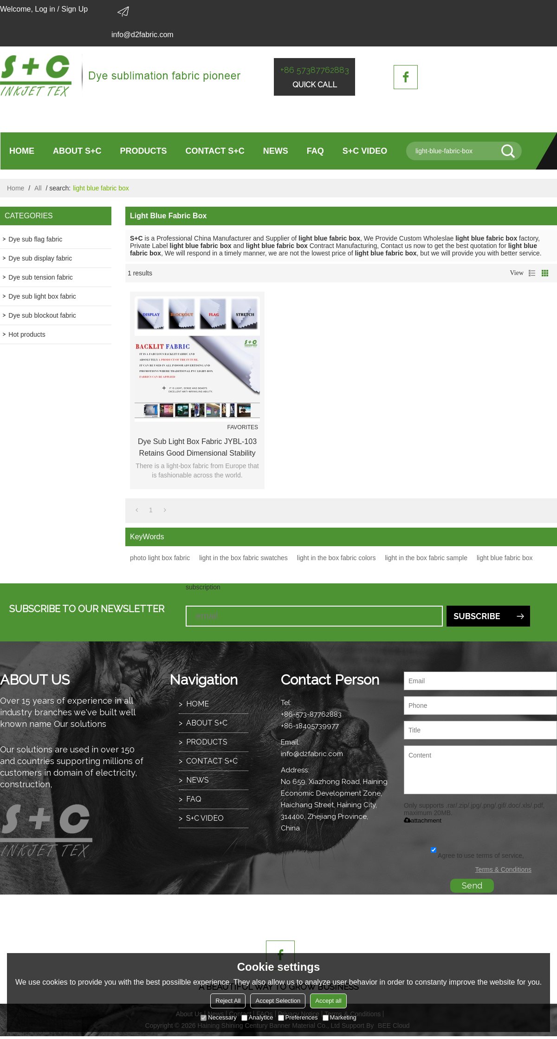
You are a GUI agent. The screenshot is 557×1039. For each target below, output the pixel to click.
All (38, 188)
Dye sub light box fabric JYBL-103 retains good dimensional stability (197, 447)
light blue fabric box (505, 558)
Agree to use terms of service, (477, 855)
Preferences (298, 1017)
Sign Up (74, 9)
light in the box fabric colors (336, 558)
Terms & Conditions (503, 869)
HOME (21, 151)
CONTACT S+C (215, 151)
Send (472, 885)
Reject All (227, 1000)
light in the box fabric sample (426, 558)
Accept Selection (277, 1000)
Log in (45, 9)
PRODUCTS (143, 151)
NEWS (275, 151)
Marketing (339, 1017)
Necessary (218, 1017)
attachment (422, 820)
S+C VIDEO (365, 151)
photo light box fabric (160, 558)
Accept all (328, 1000)
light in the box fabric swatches (243, 558)
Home (15, 188)
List (532, 273)
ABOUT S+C (77, 151)
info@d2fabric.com (142, 35)
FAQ (315, 151)
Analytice (257, 1017)
